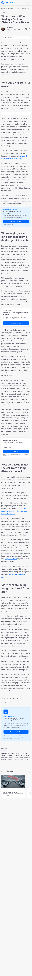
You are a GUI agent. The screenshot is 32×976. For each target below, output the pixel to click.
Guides (3, 8)
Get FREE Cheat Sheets (16, 323)
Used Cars (12, 703)
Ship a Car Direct (11, 559)
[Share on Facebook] (19, 29)
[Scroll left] (26, 771)
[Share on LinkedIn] (25, 29)
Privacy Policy (21, 454)
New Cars (10, 8)
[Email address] (16, 447)
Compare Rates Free (16, 221)
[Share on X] (22, 29)
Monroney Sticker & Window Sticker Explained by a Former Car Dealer (16, 511)
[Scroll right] (29, 771)
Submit (16, 451)
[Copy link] (29, 29)
